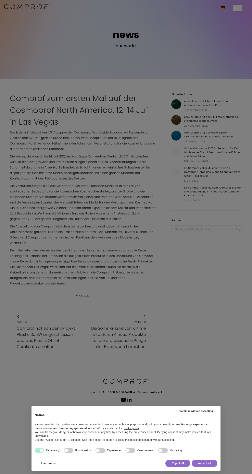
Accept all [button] (204, 463)
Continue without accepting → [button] (197, 411)
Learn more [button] (48, 463)
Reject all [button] (178, 463)
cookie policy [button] (131, 428)
